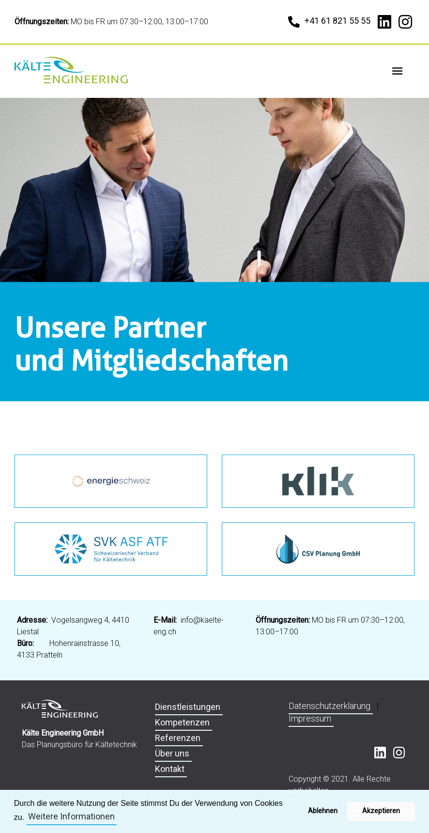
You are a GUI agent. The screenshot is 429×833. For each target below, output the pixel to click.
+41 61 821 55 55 (337, 21)
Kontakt (169, 769)
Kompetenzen (182, 722)
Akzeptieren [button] (381, 811)
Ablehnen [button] (322, 811)
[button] (397, 71)
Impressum (310, 718)
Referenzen (177, 738)
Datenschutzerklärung (329, 706)
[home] (72, 70)
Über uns (172, 753)
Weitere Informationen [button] (71, 816)
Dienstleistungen (187, 707)
